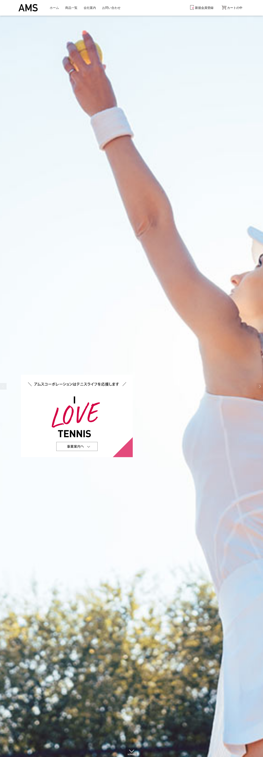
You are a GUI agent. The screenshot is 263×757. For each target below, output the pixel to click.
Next (259, 386)
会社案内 (90, 7)
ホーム (54, 7)
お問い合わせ (111, 7)
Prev (3, 386)
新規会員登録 (204, 7)
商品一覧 (71, 7)
